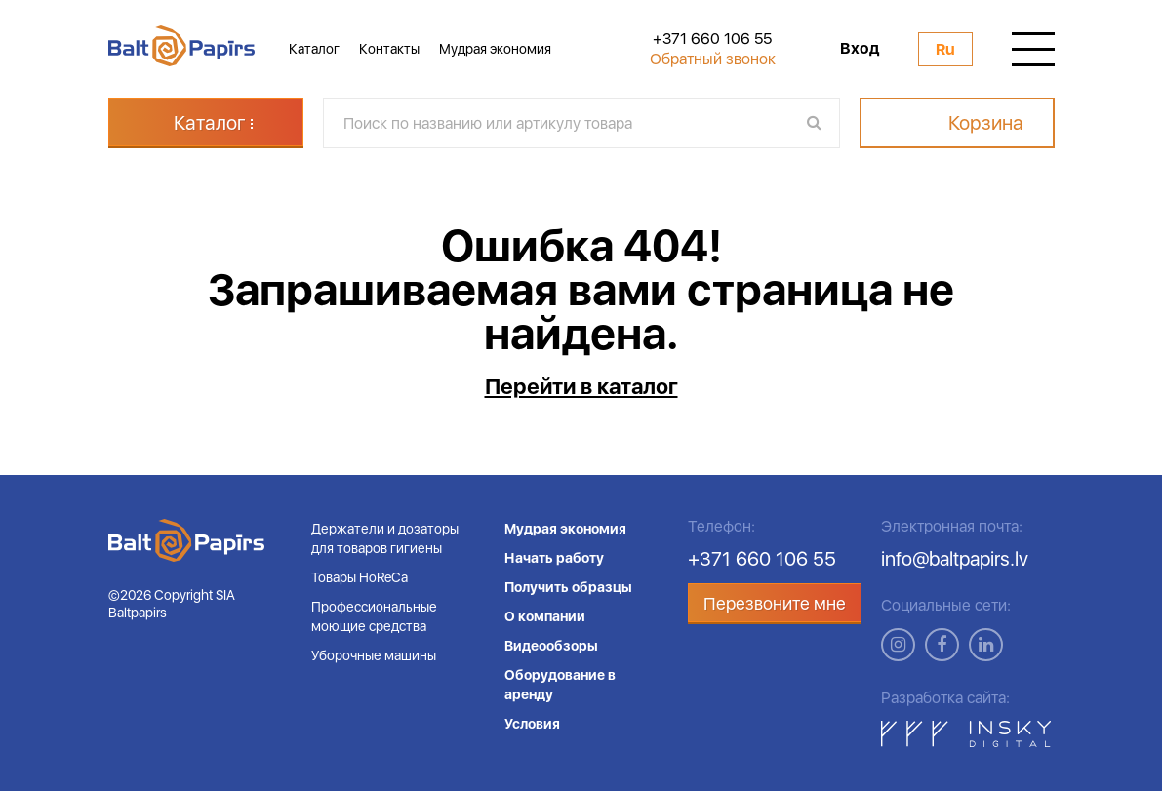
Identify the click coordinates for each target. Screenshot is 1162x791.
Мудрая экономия (495, 49)
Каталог (314, 49)
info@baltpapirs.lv (954, 559)
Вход (859, 49)
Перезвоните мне (774, 603)
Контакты (389, 49)
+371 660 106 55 (712, 39)
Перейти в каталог (581, 386)
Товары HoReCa (359, 577)
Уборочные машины (373, 655)
